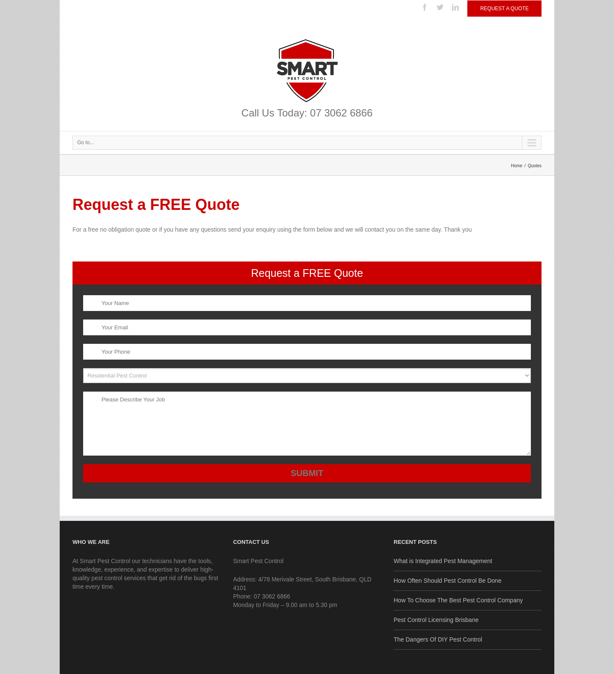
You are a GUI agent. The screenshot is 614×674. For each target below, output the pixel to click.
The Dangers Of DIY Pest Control (438, 639)
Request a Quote (504, 9)
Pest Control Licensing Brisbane (436, 619)
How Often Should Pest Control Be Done (447, 580)
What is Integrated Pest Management (443, 561)
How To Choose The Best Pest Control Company (458, 600)
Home (516, 165)
